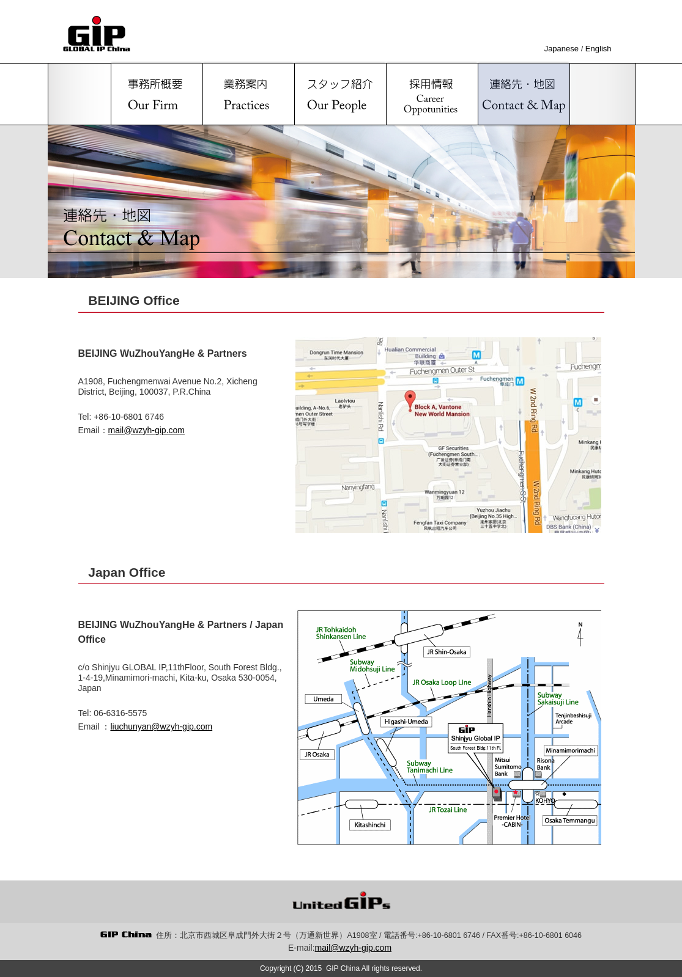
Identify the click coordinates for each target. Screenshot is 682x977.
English (598, 48)
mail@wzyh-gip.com (146, 430)
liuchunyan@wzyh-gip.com (161, 726)
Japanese (561, 48)
